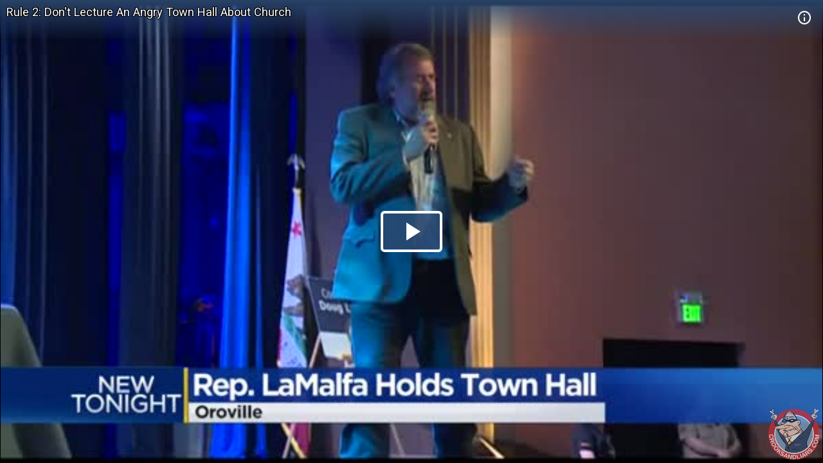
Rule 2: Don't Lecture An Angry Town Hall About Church (148, 12)
